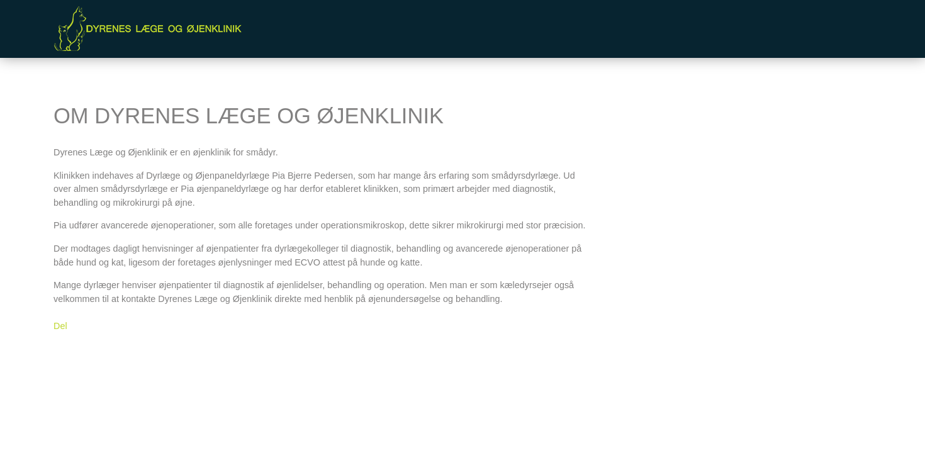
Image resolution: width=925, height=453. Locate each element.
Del (60, 326)
